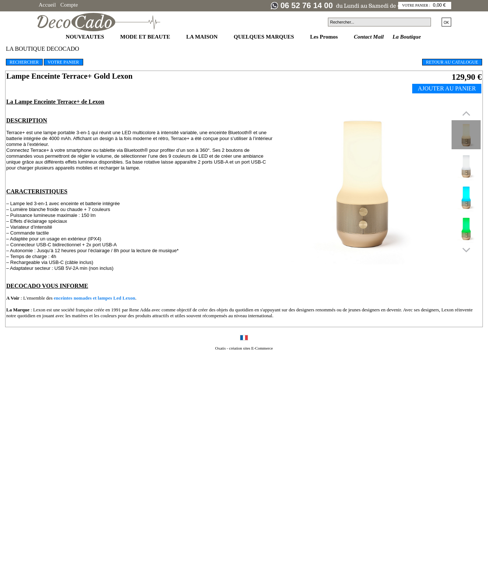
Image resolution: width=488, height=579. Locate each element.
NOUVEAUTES (86, 37)
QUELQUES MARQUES (265, 37)
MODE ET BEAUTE (145, 37)
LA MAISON (202, 37)
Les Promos (324, 37)
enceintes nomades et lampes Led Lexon (94, 298)
